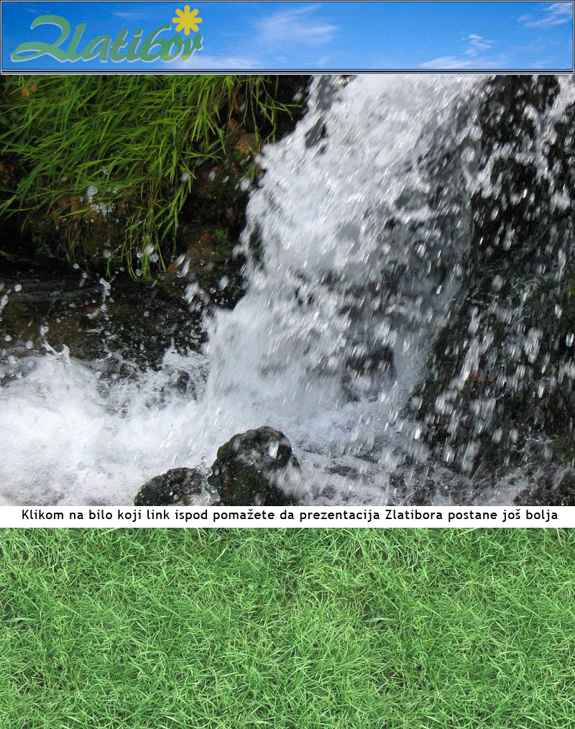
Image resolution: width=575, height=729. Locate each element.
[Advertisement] (288, 628)
